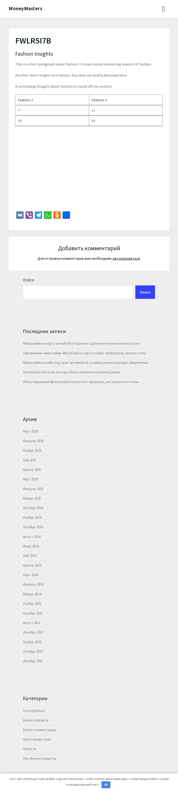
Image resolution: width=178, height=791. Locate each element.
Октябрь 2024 (33, 527)
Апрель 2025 (32, 469)
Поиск (28, 280)
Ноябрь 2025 (32, 450)
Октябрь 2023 (33, 613)
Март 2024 (30, 575)
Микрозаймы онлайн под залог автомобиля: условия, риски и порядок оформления (85, 362)
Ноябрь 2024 (32, 517)
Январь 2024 (32, 594)
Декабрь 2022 (33, 632)
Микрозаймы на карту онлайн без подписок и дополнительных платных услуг (81, 343)
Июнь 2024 (30, 546)
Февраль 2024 (33, 584)
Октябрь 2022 (33, 651)
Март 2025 (30, 479)
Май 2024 (29, 555)
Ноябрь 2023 (32, 603)
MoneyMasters (25, 8)
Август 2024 (31, 537)
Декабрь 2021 (33, 661)
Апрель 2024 (32, 565)
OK (106, 785)
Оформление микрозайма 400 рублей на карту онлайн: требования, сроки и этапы (84, 353)
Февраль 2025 (33, 489)
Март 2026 (30, 431)
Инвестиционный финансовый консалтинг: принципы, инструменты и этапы (80, 382)
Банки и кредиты (35, 720)
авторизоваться (126, 258)
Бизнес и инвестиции (39, 730)
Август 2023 (31, 623)
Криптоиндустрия (37, 739)
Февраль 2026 (33, 441)
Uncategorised (33, 710)
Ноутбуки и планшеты (39, 758)
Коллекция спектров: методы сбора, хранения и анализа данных (71, 372)
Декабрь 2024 (33, 508)
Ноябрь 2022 (32, 642)
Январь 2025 (32, 498)
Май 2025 (29, 460)
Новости (29, 749)
